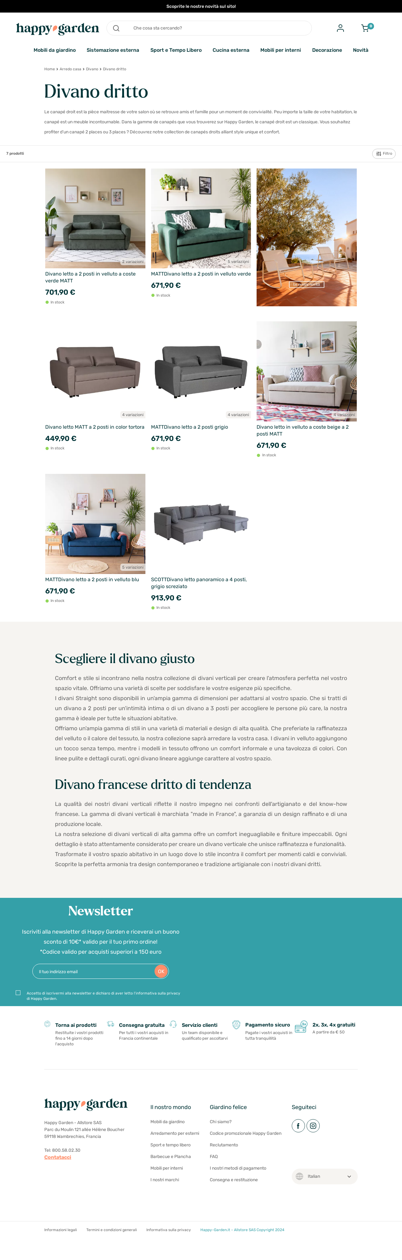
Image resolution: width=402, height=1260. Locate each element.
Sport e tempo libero (170, 1162)
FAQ (214, 1174)
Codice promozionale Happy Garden (245, 1151)
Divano (92, 69)
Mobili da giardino (55, 50)
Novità (360, 50)
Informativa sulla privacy (168, 1247)
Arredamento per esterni (174, 1151)
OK (161, 980)
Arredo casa (70, 69)
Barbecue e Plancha (170, 1174)
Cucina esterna (231, 50)
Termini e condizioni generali (111, 1247)
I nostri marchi (164, 1197)
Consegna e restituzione (234, 1197)
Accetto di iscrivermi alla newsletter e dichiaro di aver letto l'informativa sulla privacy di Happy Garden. (103, 1004)
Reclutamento (224, 1162)
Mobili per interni (280, 50)
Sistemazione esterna (113, 50)
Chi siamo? (220, 1139)
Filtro (384, 154)
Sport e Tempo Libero (176, 50)
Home (49, 69)
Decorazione (327, 50)
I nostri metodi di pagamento (238, 1185)
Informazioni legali (60, 1247)
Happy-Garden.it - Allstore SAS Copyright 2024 (242, 1247)
